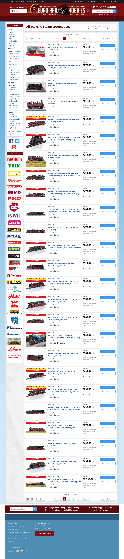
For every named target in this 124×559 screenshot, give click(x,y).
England (14, 128)
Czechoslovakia (14, 124)
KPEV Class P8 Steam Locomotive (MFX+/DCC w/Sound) (61, 462)
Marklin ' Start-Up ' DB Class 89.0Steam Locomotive (63, 48)
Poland (14, 117)
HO (14, 64)
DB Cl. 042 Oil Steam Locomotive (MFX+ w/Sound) (64, 228)
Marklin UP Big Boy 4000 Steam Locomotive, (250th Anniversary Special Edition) (64, 481)
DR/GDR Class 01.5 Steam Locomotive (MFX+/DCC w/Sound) (63, 300)
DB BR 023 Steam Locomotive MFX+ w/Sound (62, 444)
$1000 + (15, 45)
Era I (14, 70)
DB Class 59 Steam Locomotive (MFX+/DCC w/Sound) (60, 264)
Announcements (32, 1)
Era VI (14, 79)
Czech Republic (14, 120)
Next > (85, 39)
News (11, 1)
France (14, 96)
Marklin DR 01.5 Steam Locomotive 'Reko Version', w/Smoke (62, 318)
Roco (14, 56)
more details (107, 50)
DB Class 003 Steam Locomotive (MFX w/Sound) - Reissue (63, 120)
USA (13, 110)
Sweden (14, 108)
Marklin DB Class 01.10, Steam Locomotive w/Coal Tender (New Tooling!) (61, 427)
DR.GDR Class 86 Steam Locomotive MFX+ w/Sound (62, 156)
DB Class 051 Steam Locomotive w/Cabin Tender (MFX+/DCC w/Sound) (63, 192)
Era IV (14, 77)
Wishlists (113, 1)
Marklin (15, 51)
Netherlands (13, 102)
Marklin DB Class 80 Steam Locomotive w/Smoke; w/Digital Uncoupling (63, 138)
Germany (12, 86)
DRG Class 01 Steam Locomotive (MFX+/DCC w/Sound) (61, 372)
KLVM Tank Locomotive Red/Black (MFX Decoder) (64, 102)
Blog (42, 1)
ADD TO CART (107, 45)
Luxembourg (13, 113)
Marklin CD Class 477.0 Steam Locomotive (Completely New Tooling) (63, 336)
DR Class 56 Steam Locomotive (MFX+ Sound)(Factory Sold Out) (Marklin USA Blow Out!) (63, 175)
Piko (14, 58)
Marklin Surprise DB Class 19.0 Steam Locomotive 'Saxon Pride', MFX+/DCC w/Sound (63, 283)
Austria (14, 94)
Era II (14, 73)
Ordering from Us (91, 1)
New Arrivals (20, 1)
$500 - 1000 (13, 42)
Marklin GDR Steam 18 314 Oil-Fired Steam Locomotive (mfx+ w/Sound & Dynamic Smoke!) (63, 391)
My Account (79, 1)
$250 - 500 (13, 38)
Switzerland (13, 91)
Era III (14, 75)
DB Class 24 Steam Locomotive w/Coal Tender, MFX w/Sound (63, 66)
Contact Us (103, 1)
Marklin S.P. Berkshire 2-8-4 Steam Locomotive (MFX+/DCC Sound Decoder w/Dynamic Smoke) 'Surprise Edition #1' (64, 247)
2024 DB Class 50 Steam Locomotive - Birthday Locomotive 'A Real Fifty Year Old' (63, 211)
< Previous (57, 39)
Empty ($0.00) (101, 7)
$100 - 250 (13, 33)
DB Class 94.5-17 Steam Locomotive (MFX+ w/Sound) (62, 354)
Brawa (14, 54)
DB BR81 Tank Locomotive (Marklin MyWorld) (62, 84)
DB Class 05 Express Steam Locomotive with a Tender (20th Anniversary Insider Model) (63, 409)
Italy (13, 105)
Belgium (15, 99)
